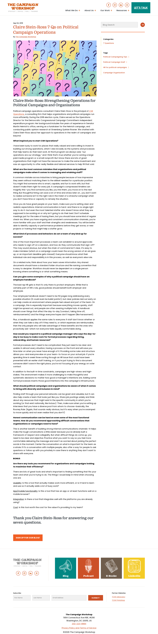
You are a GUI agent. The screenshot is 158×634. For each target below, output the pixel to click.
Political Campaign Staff (114, 62)
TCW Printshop (118, 600)
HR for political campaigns (115, 67)
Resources (122, 10)
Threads (127, 5)
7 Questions (108, 43)
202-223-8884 (79, 623)
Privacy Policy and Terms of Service (79, 628)
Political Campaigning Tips (115, 57)
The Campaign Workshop (26, 37)
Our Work (105, 10)
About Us (89, 10)
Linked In (121, 5)
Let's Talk (141, 7)
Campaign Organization (114, 72)
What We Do (71, 10)
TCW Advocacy (118, 597)
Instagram (115, 5)
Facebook (109, 5)
